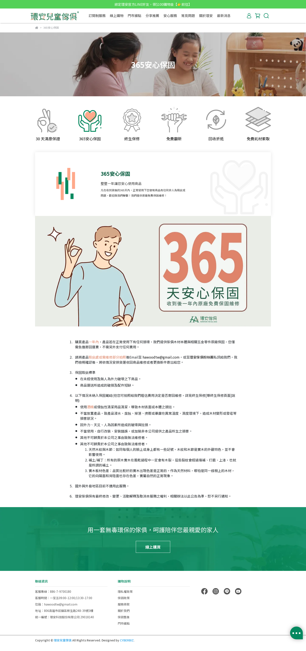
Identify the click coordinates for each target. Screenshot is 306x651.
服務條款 (124, 604)
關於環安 (206, 15)
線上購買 (153, 547)
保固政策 (124, 598)
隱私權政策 (125, 591)
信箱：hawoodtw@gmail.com (56, 604)
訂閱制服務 (97, 15)
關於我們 (124, 610)
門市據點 (134, 15)
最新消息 (224, 15)
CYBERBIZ (127, 640)
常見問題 (188, 15)
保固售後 (124, 617)
